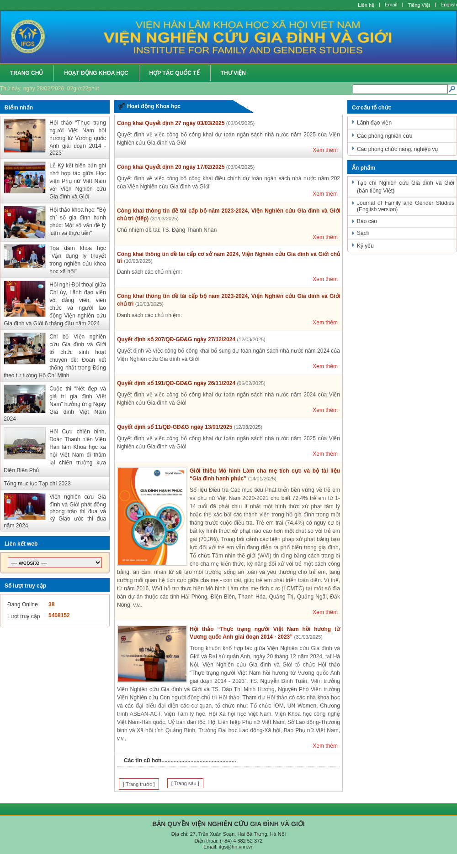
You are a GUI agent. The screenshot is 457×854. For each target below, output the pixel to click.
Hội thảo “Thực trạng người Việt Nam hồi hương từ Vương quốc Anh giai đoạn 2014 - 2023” (77, 138)
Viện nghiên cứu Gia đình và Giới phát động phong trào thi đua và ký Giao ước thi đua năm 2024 (55, 511)
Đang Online (22, 604)
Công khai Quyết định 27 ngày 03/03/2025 (170, 123)
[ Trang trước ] (139, 784)
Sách (363, 233)
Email (391, 4)
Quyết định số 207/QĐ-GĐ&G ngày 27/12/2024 (176, 339)
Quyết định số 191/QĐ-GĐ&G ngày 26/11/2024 (176, 383)
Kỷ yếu (365, 246)
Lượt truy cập (23, 616)
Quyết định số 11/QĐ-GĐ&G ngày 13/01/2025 (174, 427)
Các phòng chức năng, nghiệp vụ (397, 149)
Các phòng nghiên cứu (384, 136)
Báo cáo (367, 221)
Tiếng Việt (419, 5)
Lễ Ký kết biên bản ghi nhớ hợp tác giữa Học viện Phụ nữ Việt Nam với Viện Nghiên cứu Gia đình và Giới (77, 181)
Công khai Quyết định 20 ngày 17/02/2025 (170, 167)
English (449, 4)
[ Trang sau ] (185, 783)
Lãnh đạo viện (374, 123)
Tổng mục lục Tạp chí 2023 (37, 483)
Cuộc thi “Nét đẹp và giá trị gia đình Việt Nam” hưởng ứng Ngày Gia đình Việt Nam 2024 (55, 403)
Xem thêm (325, 150)
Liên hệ (366, 5)
